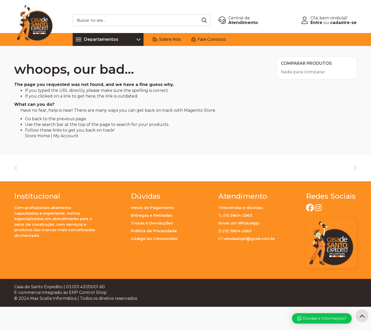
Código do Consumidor (154, 261)
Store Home (37, 135)
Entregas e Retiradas (151, 238)
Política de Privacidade (154, 254)
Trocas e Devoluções (152, 246)
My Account (65, 135)
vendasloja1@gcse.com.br (249, 261)
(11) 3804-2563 (237, 238)
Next (355, 177)
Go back (33, 118)
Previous (15, 177)
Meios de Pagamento (152, 230)
